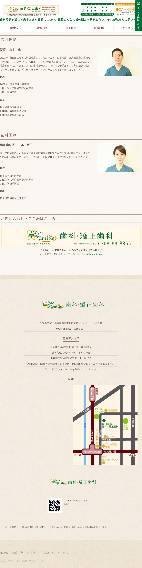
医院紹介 (99, 28)
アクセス (127, 28)
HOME (14, 28)
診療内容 (42, 28)
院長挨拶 (71, 28)
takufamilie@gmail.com (90, 254)
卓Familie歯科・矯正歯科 (30, 9)
